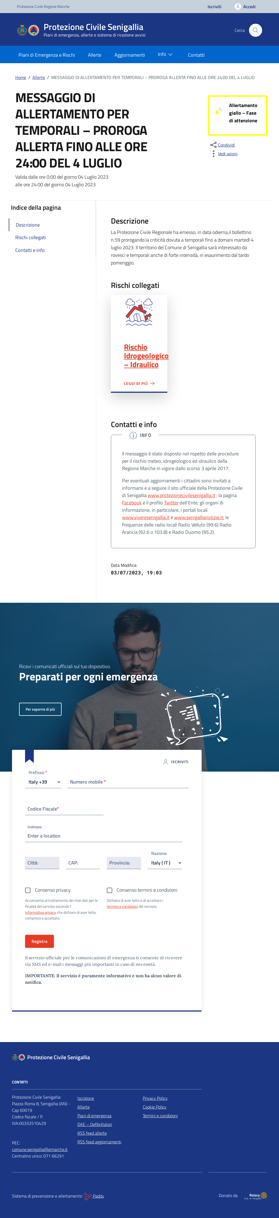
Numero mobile (88, 781)
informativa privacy (40, 912)
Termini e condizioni (160, 1115)
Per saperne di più (40, 709)
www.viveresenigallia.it (145, 517)
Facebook (132, 502)
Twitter (171, 502)
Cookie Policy (154, 1107)
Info (166, 54)
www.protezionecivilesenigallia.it (181, 495)
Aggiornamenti (129, 55)
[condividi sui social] (222, 145)
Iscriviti (215, 6)
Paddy (93, 1196)
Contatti (196, 55)
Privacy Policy (155, 1098)
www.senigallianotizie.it (198, 517)
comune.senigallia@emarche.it (40, 1149)
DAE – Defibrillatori (94, 1124)
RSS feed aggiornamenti (99, 1141)
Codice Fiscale (43, 808)
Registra (39, 941)
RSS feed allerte (92, 1133)
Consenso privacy (53, 890)
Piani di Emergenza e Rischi (47, 55)
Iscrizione (85, 1098)
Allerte (94, 55)
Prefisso (38, 773)
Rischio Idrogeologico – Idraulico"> (139, 312)
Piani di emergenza (94, 1115)
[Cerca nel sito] (255, 30)
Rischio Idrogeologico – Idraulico (146, 356)
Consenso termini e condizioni (147, 890)
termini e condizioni (122, 906)
